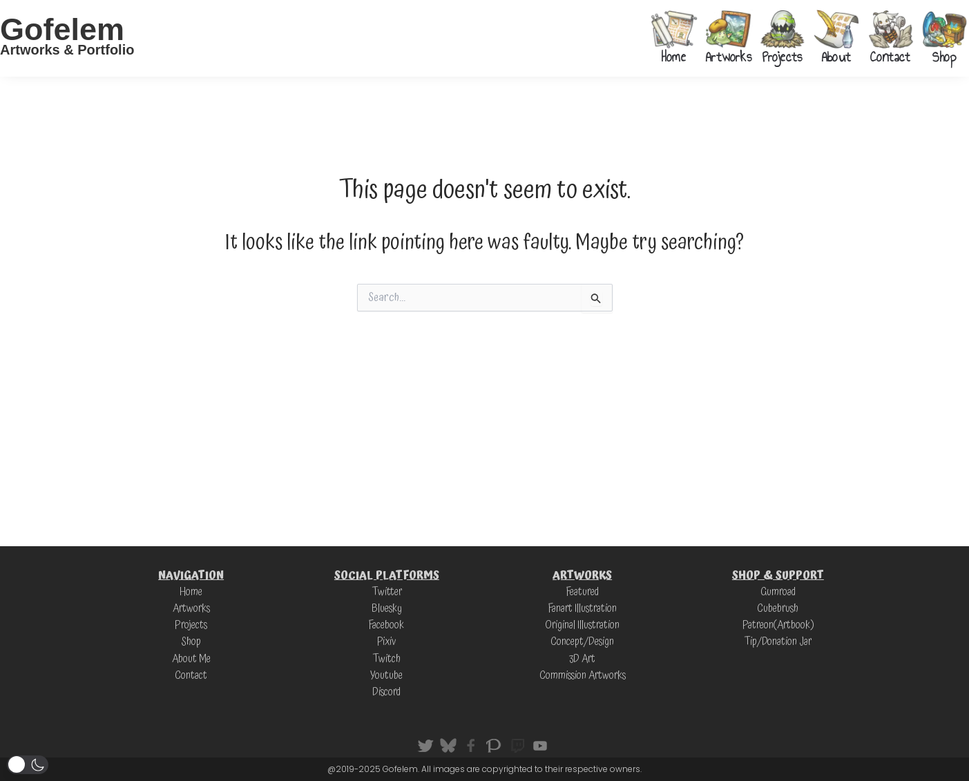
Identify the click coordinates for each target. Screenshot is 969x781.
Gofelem (62, 29)
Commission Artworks (582, 675)
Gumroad (778, 592)
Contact (890, 57)
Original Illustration (582, 625)
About (836, 57)
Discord (386, 691)
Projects (782, 57)
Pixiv (386, 641)
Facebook (387, 625)
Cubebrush (777, 608)
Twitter (387, 592)
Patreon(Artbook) (778, 625)
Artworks (727, 57)
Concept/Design (582, 641)
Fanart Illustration (582, 608)
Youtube (386, 675)
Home (674, 57)
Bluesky (387, 608)
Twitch (386, 658)
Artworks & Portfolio (67, 49)
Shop (944, 57)
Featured (582, 592)
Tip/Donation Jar (777, 641)
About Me (191, 658)
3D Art (582, 658)
